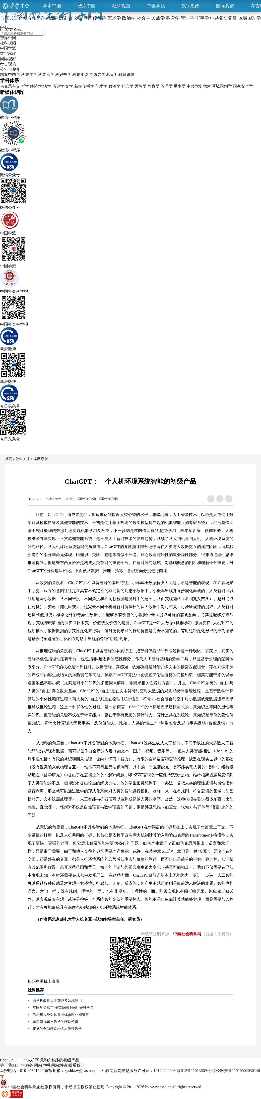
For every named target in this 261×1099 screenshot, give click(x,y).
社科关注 (25, 74)
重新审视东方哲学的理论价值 (55, 1022)
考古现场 (8, 64)
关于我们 (8, 1065)
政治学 (114, 86)
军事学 (180, 86)
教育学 (154, 86)
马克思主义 (10, 86)
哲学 (25, 86)
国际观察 (225, 5)
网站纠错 (59, 1065)
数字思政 (190, 5)
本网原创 (41, 459)
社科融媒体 (124, 74)
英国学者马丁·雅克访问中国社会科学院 (63, 1008)
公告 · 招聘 (9, 69)
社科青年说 (78, 74)
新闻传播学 (84, 86)
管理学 (167, 86)
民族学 (141, 86)
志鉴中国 (8, 74)
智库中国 (87, 5)
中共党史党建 (199, 86)
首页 (8, 459)
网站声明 (42, 1065)
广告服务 (25, 1065)
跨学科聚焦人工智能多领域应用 (57, 1001)
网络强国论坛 (101, 74)
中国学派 (156, 5)
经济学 (36, 86)
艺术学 (101, 86)
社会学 (127, 86)
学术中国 (52, 5)
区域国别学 (222, 86)
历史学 (58, 86)
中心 (24, 5)
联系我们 (76, 1065)
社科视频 (121, 5)
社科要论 (42, 74)
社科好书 (59, 74)
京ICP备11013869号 (194, 1070)
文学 (69, 86)
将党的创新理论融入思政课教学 (57, 1029)
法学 (47, 86)
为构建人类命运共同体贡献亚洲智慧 (61, 1015)
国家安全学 (243, 86)
